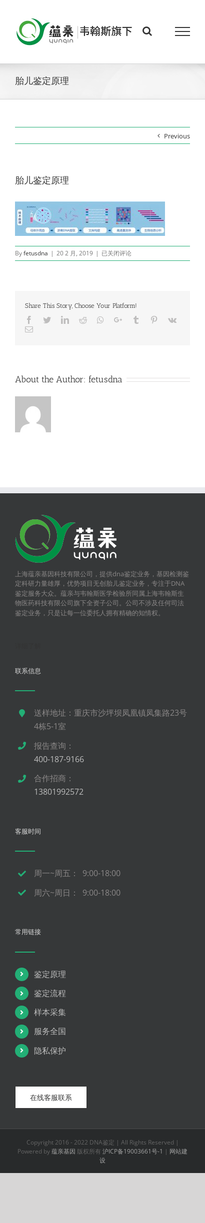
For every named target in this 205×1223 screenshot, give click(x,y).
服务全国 (50, 1031)
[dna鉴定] (66, 519)
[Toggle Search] (147, 31)
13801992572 (59, 791)
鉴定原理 (50, 974)
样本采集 (50, 1012)
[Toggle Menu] (183, 31)
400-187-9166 (59, 759)
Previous (177, 135)
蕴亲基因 (64, 1151)
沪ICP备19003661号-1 (132, 1151)
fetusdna (36, 253)
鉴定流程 (50, 993)
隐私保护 (50, 1050)
